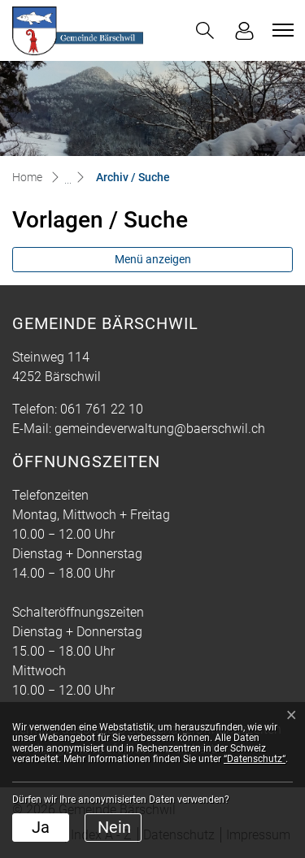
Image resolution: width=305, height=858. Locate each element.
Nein (114, 827)
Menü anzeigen (153, 259)
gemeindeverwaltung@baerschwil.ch (159, 428)
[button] (204, 30)
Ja (41, 827)
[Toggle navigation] (280, 30)
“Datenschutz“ (254, 759)
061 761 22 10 (101, 409)
